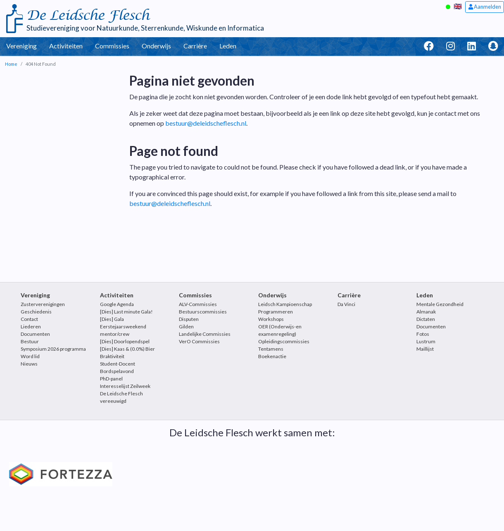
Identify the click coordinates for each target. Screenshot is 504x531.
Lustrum (425, 341)
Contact (29, 319)
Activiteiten (66, 46)
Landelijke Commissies (205, 334)
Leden (227, 46)
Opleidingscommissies (283, 341)
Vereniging (21, 46)
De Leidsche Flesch (87, 15)
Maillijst (425, 349)
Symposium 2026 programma (53, 349)
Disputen (189, 319)
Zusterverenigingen (43, 304)
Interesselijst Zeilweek (125, 386)
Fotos (422, 334)
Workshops (271, 319)
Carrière (195, 46)
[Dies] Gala (112, 319)
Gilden (186, 326)
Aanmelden (484, 6)
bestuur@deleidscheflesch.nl (205, 123)
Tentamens (270, 349)
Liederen (31, 326)
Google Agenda (117, 304)
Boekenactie (272, 356)
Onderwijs (156, 46)
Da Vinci (346, 304)
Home (11, 64)
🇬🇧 (458, 6)
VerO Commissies (199, 341)
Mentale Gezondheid (440, 304)
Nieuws (29, 364)
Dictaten (425, 319)
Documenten (35, 334)
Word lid (30, 356)
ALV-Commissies (198, 304)
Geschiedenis (36, 312)
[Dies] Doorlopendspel (125, 341)
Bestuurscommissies (203, 312)
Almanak (426, 312)
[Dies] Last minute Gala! (126, 312)
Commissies (112, 46)
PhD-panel (111, 379)
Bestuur (30, 341)
